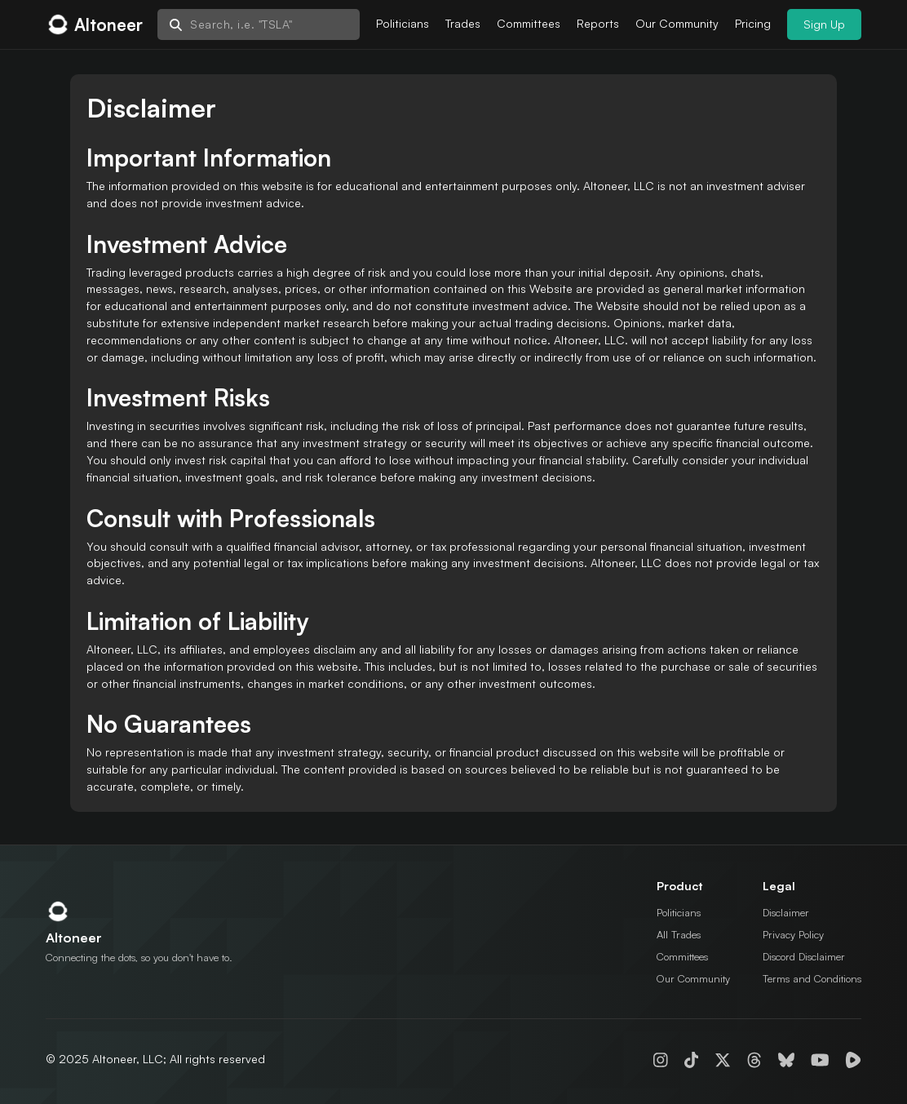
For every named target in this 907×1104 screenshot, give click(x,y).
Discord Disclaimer (804, 956)
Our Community (677, 23)
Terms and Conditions (812, 978)
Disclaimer (786, 912)
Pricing (753, 23)
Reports (598, 23)
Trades (462, 23)
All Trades (679, 934)
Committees (528, 23)
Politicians (402, 23)
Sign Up (824, 24)
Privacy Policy (793, 934)
